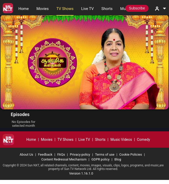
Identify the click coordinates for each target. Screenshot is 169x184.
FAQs (61, 154)
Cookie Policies (130, 154)
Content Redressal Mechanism (63, 159)
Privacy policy (80, 154)
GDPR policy (101, 159)
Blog (118, 159)
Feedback (45, 154)
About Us (26, 154)
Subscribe (137, 8)
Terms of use (105, 154)
